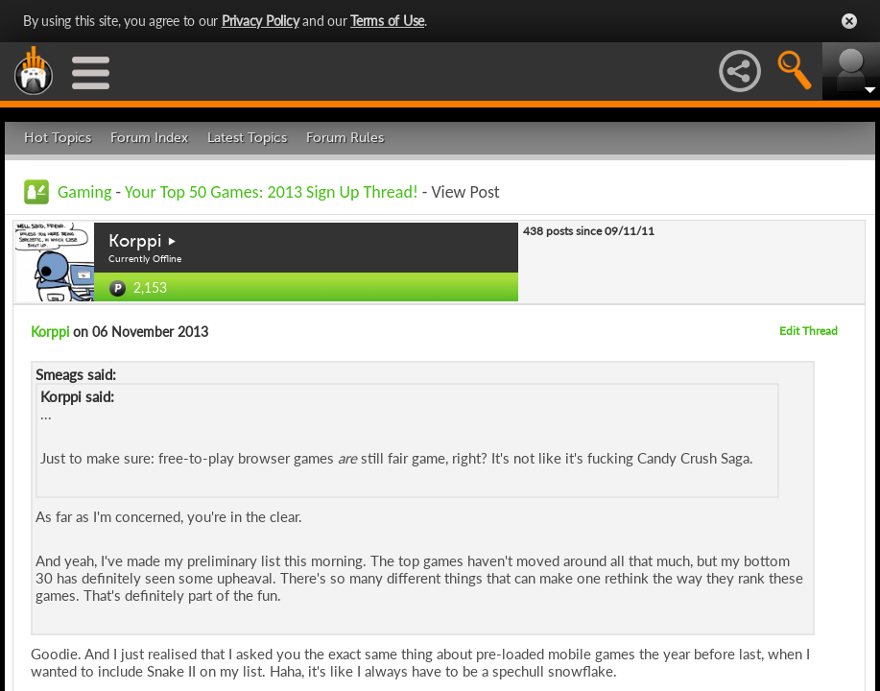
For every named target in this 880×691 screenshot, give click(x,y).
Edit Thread (808, 330)
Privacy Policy (260, 20)
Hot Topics (57, 138)
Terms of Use (387, 20)
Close (849, 21)
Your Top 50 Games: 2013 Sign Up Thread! (271, 192)
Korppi (134, 241)
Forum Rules (345, 138)
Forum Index (149, 138)
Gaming (84, 192)
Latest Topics (247, 138)
